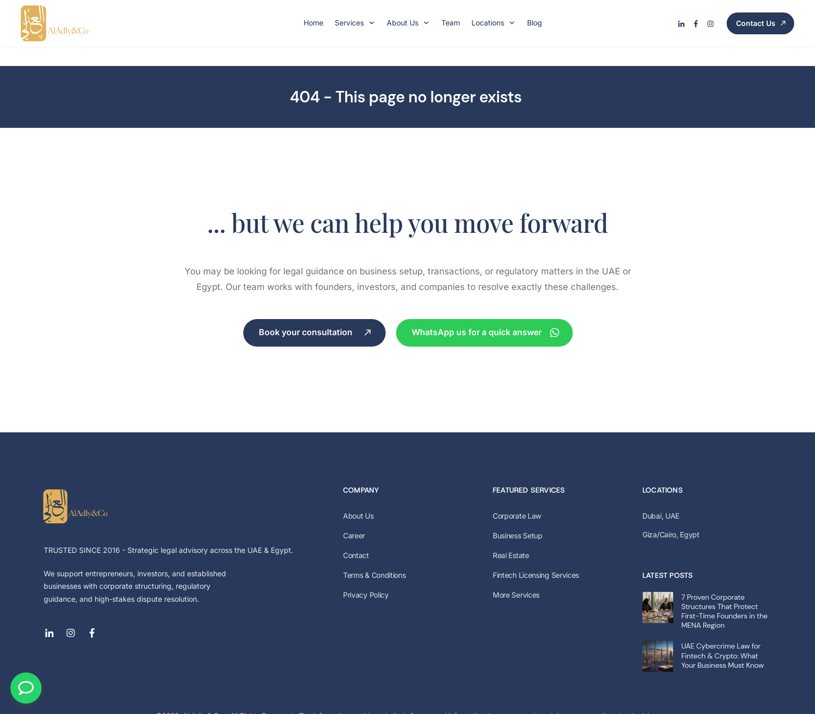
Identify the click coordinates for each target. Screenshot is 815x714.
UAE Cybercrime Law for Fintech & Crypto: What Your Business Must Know (722, 636)
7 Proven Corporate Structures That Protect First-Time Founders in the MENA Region (724, 592)
